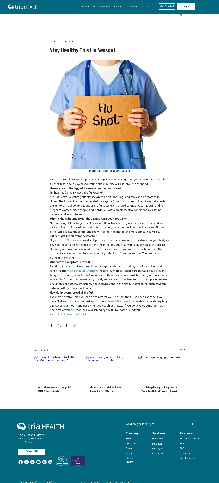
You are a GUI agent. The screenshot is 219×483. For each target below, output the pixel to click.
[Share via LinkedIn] (67, 325)
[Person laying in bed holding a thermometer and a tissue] (109, 369)
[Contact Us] (31, 452)
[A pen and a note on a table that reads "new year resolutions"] (57, 369)
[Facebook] (20, 462)
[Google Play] (44, 462)
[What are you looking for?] (156, 424)
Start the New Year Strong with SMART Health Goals (54, 389)
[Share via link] (75, 325)
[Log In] (186, 6)
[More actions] (167, 42)
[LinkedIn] (32, 462)
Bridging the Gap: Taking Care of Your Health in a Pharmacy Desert (159, 389)
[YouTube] (38, 462)
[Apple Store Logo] (50, 462)
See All (182, 350)
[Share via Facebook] (51, 325)
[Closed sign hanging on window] (161, 369)
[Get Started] (167, 6)
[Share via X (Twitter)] (59, 325)
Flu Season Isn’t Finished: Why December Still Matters (105, 389)
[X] (26, 462)
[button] (147, 7)
